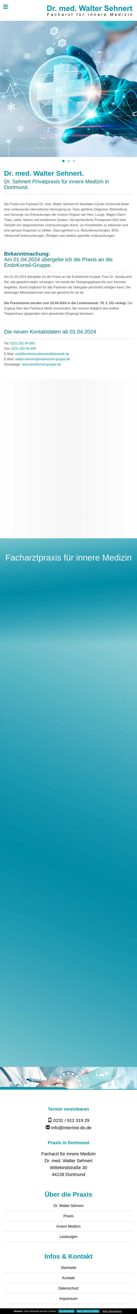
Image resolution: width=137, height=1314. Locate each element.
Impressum (68, 1299)
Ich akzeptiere (66, 1311)
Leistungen (68, 1237)
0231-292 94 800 (22, 343)
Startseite (68, 1268)
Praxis (68, 1216)
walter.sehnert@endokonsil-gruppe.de (42, 359)
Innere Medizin (68, 1226)
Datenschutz (68, 1288)
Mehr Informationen (112, 1311)
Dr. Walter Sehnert (68, 1206)
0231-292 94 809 (23, 348)
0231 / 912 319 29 (69, 1120)
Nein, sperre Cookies (88, 1311)
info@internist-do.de (68, 1127)
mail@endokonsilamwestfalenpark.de (42, 354)
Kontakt (68, 1278)
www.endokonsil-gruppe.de (41, 364)
